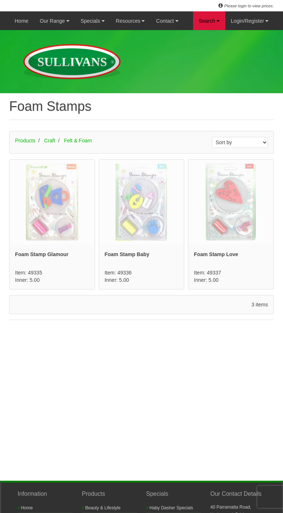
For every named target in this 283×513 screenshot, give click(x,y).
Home (21, 21)
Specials (93, 21)
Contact (167, 21)
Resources (130, 21)
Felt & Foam (78, 140)
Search (209, 21)
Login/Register (249, 21)
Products (25, 140)
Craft (49, 140)
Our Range (54, 21)
